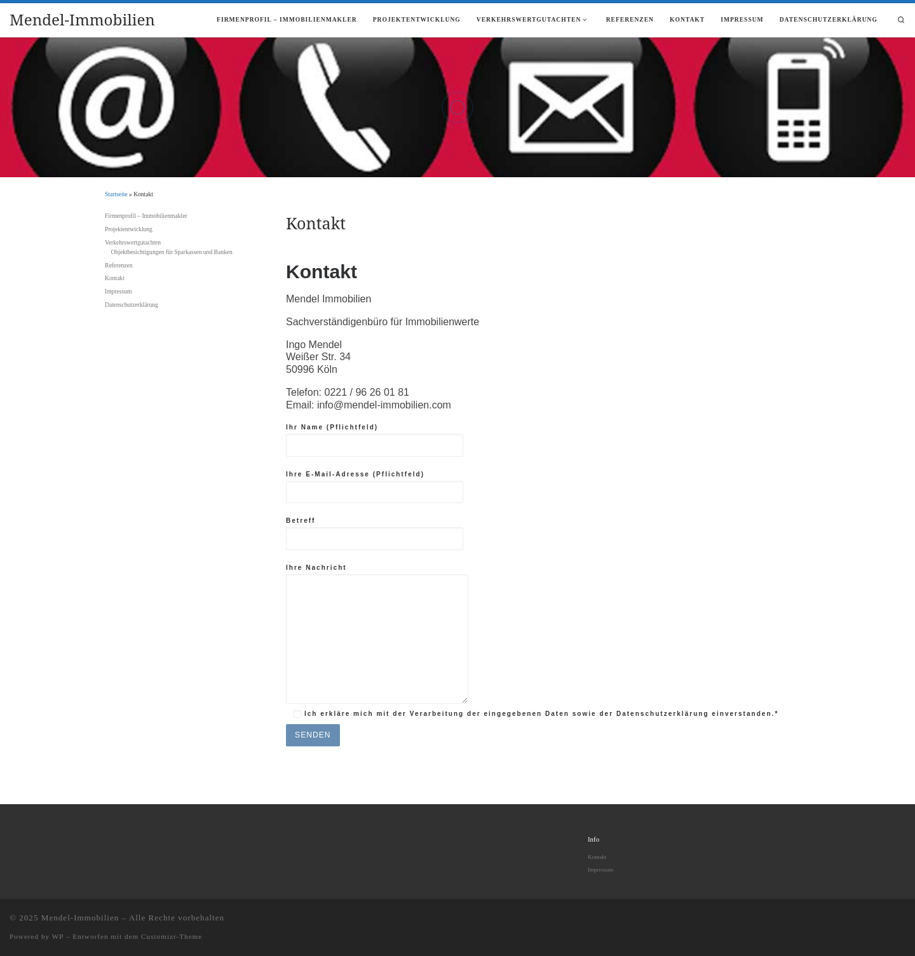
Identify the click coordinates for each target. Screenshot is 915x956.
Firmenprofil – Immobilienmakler (146, 215)
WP (58, 936)
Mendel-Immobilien (80, 917)
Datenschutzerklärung (131, 304)
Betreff (374, 533)
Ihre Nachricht (377, 634)
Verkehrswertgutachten (133, 242)
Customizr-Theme (171, 936)
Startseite (116, 194)
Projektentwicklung (128, 229)
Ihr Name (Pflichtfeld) (374, 440)
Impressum (118, 291)
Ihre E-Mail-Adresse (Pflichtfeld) (374, 487)
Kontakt (115, 277)
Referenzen (119, 265)
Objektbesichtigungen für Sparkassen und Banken (172, 251)
